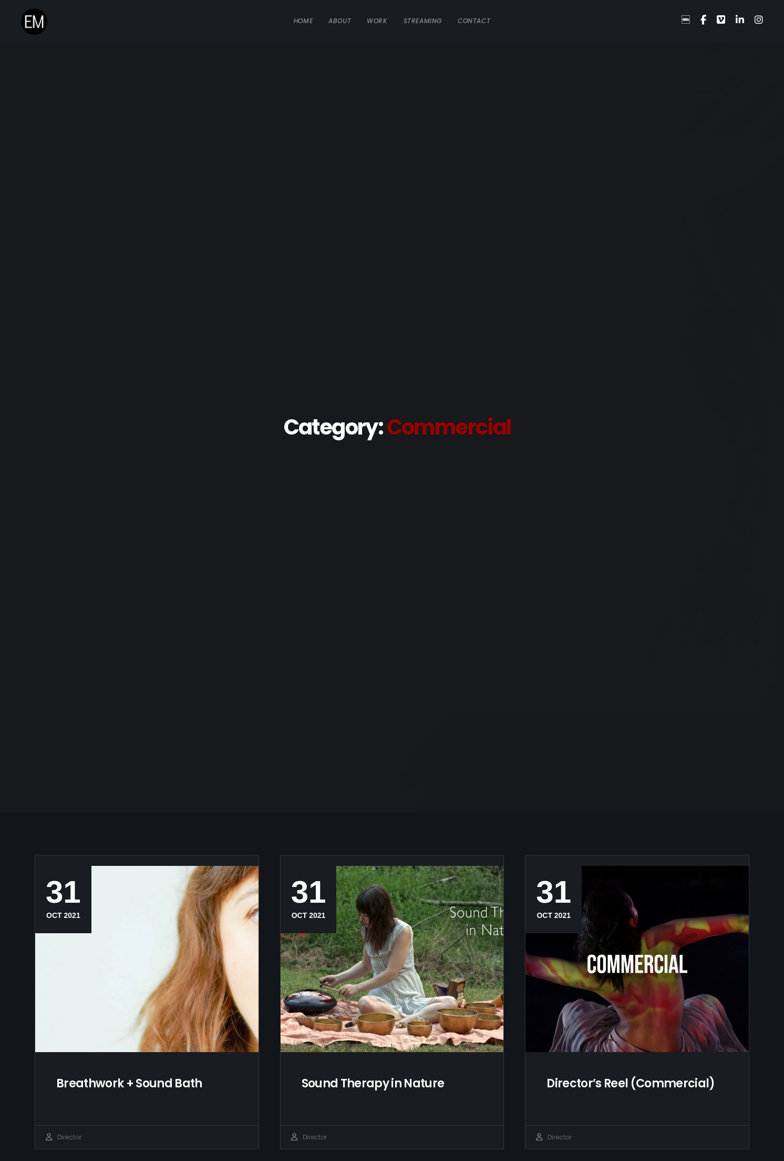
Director (69, 1137)
